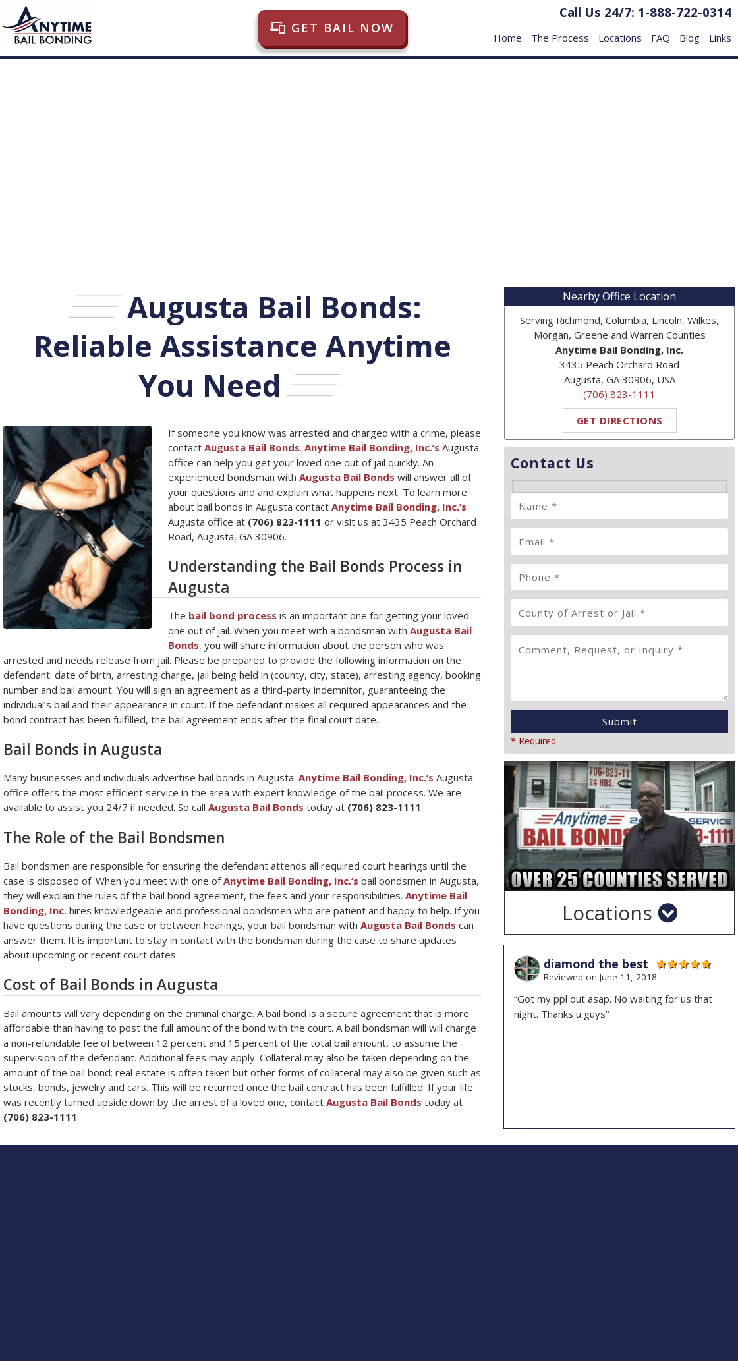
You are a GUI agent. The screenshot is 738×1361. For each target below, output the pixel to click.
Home (508, 31)
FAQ (660, 31)
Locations (620, 31)
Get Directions (620, 420)
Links (720, 31)
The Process (560, 31)
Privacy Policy (642, 1293)
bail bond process (232, 615)
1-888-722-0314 (684, 12)
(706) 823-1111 (619, 394)
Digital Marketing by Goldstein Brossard (652, 1342)
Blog (689, 31)
